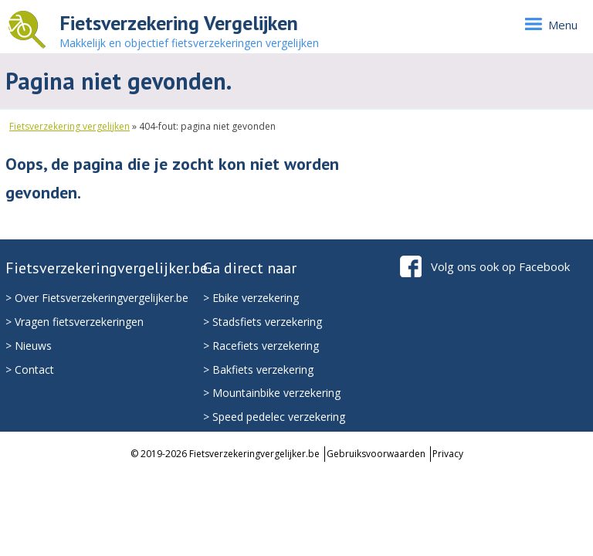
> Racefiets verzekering (261, 345)
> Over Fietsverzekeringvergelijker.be (96, 297)
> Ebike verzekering (251, 297)
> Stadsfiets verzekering (262, 321)
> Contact (29, 369)
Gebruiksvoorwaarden (376, 453)
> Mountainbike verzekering (272, 392)
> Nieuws (28, 345)
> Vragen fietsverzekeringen (74, 321)
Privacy (447, 453)
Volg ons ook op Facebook (500, 266)
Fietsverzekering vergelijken (69, 126)
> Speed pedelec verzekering (274, 416)
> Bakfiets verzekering (258, 369)
